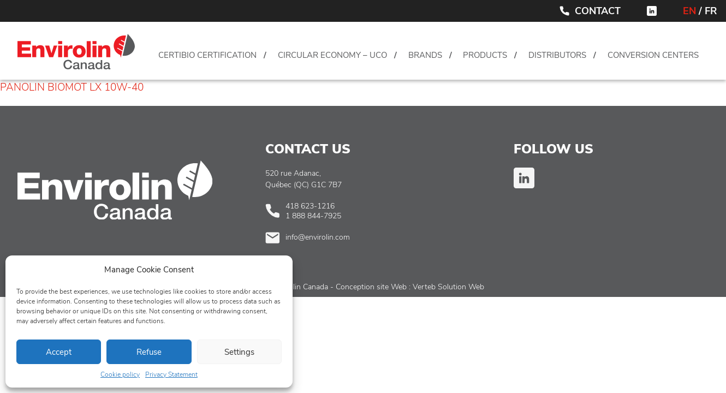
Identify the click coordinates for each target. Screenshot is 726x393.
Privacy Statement (171, 374)
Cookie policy (120, 374)
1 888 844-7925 (313, 216)
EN (689, 10)
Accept (59, 352)
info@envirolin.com (317, 237)
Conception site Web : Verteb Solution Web (410, 287)
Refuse (149, 352)
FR (711, 10)
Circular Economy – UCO (332, 55)
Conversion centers (653, 55)
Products (485, 55)
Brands (425, 55)
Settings (239, 352)
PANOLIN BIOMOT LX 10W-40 (72, 87)
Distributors (557, 55)
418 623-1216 (310, 206)
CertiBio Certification (207, 55)
